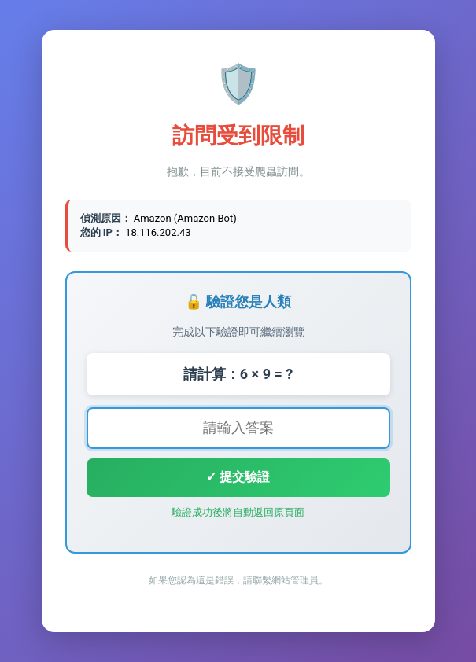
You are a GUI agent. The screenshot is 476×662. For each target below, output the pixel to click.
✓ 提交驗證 (238, 477)
